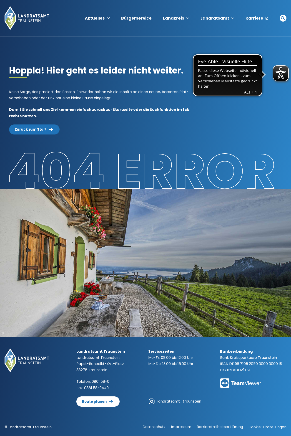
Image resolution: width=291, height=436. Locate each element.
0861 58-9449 (96, 387)
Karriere (257, 18)
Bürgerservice (136, 18)
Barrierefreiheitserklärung (220, 426)
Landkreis (176, 18)
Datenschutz (154, 426)
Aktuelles (97, 18)
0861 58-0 (100, 381)
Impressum (181, 426)
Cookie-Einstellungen (267, 427)
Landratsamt (217, 18)
